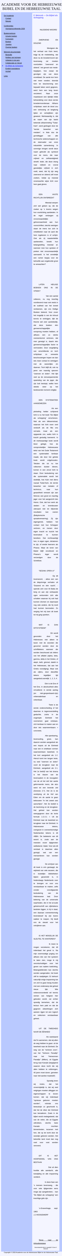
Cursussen (9, 39)
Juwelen (9, 44)
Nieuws (8, 21)
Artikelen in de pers (13, 60)
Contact (8, 18)
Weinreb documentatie (12, 52)
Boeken (8, 42)
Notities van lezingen (13, 57)
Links (6, 76)
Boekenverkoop (9, 33)
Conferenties (8, 26)
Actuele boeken (11, 36)
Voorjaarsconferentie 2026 (15, 29)
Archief (8, 71)
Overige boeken (11, 47)
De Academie (9, 16)
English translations (13, 69)
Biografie (9, 55)
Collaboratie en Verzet (14, 63)
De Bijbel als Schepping (14, 66)
